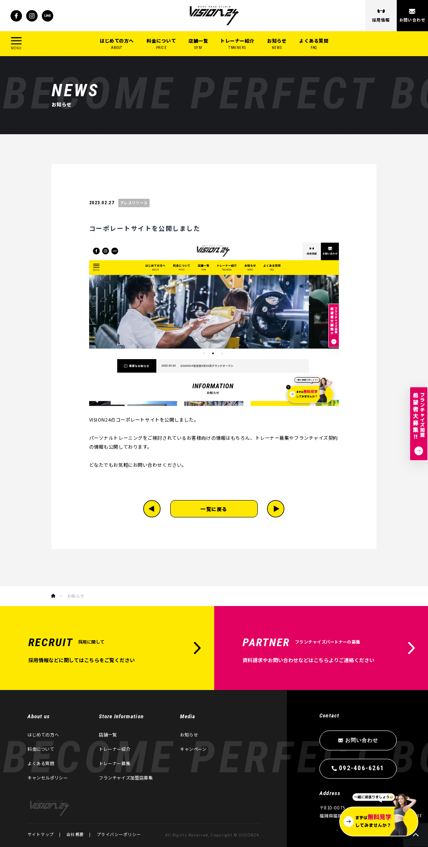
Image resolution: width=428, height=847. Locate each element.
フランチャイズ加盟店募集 (126, 777)
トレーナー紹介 (237, 44)
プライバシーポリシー (119, 834)
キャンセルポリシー (47, 777)
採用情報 (381, 20)
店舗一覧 (198, 44)
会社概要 (75, 834)
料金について (161, 44)
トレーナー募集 (114, 763)
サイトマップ (40, 834)
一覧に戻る (214, 508)
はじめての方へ (117, 44)
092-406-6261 (361, 768)
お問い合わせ (412, 20)
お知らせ (276, 44)
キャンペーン (193, 749)
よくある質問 (313, 44)
